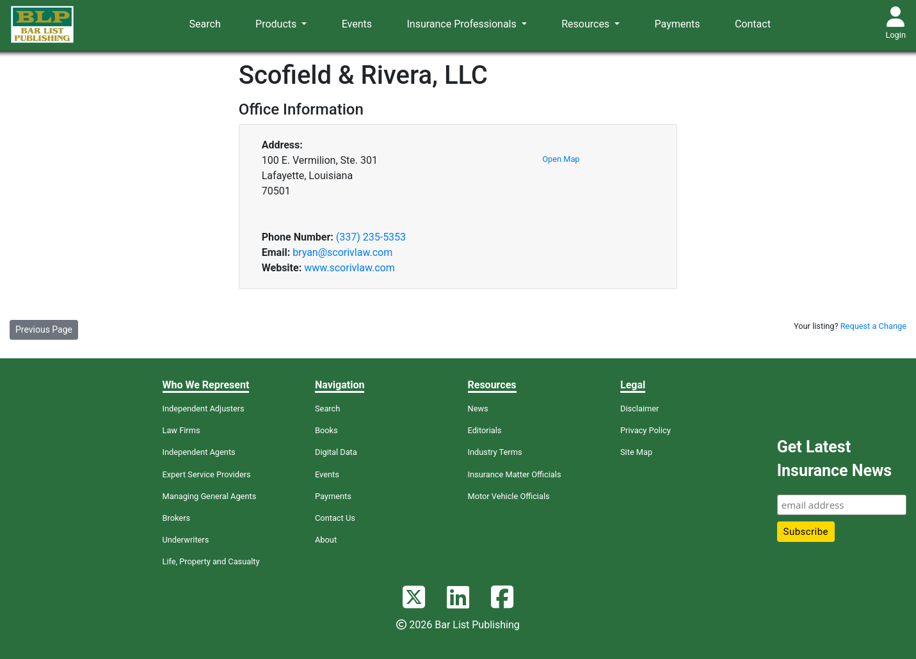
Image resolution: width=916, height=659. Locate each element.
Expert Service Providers (207, 474)
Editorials (485, 430)
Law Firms (181, 430)
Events (357, 24)
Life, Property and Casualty (211, 561)
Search (205, 24)
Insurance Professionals (462, 24)
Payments (677, 24)
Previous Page (43, 329)
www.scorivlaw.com (349, 268)
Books (326, 430)
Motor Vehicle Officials (509, 496)
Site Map (636, 452)
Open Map (560, 159)
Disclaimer (639, 408)
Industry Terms (495, 452)
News (478, 408)
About (326, 539)
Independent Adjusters (204, 408)
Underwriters (186, 539)
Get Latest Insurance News (834, 459)
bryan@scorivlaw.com (342, 252)
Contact (753, 24)
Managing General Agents (210, 496)
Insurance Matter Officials (514, 474)
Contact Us (335, 518)
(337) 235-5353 (371, 237)
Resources (586, 24)
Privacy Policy (645, 430)
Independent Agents (199, 452)
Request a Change (873, 326)
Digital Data (336, 452)
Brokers (177, 518)
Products (277, 24)
